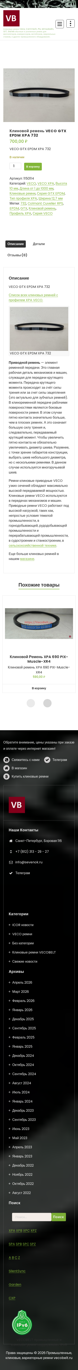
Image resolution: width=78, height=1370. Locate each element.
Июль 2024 (21, 1360)
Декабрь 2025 (23, 1287)
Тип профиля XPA (23, 198)
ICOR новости (22, 1193)
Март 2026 (20, 1260)
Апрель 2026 (22, 1251)
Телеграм (59, 783)
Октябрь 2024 (23, 1333)
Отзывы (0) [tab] (17, 255)
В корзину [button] (39, 688)
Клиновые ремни (23, 193)
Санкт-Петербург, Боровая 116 (38, 895)
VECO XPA (45, 183)
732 (23, 203)
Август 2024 (21, 1351)
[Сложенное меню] (60, 24)
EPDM (14, 208)
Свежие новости (24, 1230)
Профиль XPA (20, 213)
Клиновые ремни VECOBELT (34, 1220)
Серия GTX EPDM (51, 193)
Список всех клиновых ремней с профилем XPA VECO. (33, 297)
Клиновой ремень (42, 208)
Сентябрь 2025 (24, 1296)
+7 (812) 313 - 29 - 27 (32, 905)
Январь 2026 (22, 1278)
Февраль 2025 (23, 1305)
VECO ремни (22, 1202)
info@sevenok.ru (28, 916)
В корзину (33, 166)
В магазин (19, 791)
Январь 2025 (22, 1315)
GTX (23, 208)
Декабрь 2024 (23, 1324)
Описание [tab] (15, 244)
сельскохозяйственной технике (32, 545)
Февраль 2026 (23, 1269)
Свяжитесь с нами (26, 783)
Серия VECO (43, 213)
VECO (31, 183)
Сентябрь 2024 (24, 1342)
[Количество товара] (15, 166)
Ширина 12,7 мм (50, 198)
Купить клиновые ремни (30, 800)
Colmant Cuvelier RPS (45, 203)
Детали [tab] (39, 244)
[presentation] (31, 703)
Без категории (23, 1211)
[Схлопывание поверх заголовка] (70, 23)
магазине (27, 558)
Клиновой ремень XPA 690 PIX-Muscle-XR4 (39, 659)
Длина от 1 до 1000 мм (36, 188)
